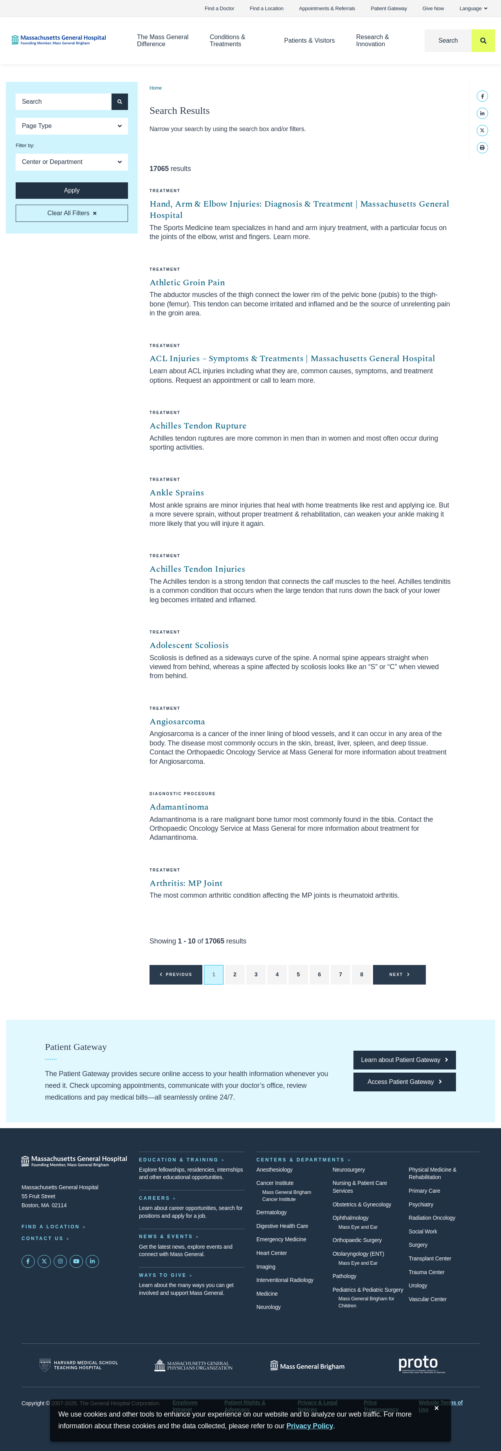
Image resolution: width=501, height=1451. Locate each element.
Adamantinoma (179, 807)
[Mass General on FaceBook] (28, 1261)
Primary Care (424, 1191)
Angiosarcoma (177, 721)
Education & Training (179, 1160)
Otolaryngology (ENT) (358, 1254)
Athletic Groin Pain (187, 282)
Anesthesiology (274, 1170)
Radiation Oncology (432, 1218)
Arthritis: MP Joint (186, 883)
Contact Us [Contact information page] (43, 1238)
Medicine (267, 1294)
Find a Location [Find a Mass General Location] (51, 1227)
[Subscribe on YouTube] (76, 1261)
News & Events (166, 1236)
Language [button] (473, 8)
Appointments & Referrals (327, 8)
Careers (154, 1198)
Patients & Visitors (309, 40)
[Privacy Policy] (310, 1426)
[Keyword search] (63, 102)
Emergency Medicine (281, 1239)
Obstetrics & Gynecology (362, 1204)
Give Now (433, 8)
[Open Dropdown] (72, 126)
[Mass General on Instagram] (60, 1261)
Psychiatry (421, 1204)
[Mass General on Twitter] (44, 1261)
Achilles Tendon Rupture (198, 425)
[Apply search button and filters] (120, 102)
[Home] (63, 40)
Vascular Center (428, 1299)
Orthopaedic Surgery (357, 1240)
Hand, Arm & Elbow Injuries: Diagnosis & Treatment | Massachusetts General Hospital (299, 210)
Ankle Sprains (177, 492)
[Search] (460, 40)
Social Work (423, 1231)
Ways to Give (163, 1275)
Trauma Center (426, 1272)
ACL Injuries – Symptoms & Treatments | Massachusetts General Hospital (292, 358)
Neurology (268, 1307)
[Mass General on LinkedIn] (92, 1261)
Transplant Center (430, 1258)
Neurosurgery (349, 1170)
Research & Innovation (372, 40)
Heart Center (271, 1253)
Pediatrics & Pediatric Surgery (368, 1290)
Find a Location (266, 8)
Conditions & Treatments (227, 40)
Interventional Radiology (285, 1280)
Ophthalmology (351, 1218)
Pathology (345, 1276)
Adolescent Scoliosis (189, 645)
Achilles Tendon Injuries (197, 569)
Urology (418, 1285)
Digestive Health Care (282, 1226)
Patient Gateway (389, 8)
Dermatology (271, 1212)
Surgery (418, 1245)
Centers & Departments (300, 1160)
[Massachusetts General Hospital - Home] (74, 1161)
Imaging (266, 1267)
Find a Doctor (219, 8)
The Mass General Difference (163, 40)
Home (156, 88)
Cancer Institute (275, 1183)
